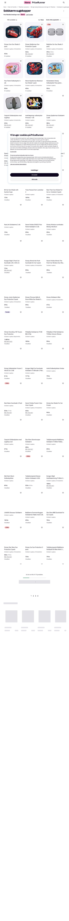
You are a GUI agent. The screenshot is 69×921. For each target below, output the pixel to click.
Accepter (34, 175)
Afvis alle (34, 179)
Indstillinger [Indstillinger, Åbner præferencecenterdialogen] (34, 170)
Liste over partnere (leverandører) (18, 164)
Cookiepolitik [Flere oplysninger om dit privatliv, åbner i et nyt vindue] (13, 151)
